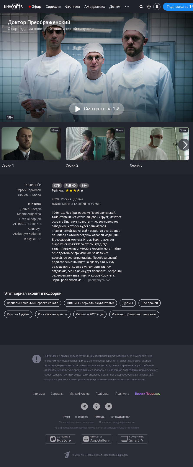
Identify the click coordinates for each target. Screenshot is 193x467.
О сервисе (81, 416)
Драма (78, 199)
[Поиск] (141, 6)
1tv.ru (66, 416)
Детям (115, 7)
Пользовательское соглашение (76, 422)
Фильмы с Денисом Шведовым (134, 314)
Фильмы (72, 7)
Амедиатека (94, 7)
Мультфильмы (79, 394)
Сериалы (53, 7)
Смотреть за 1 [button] (101, 108)
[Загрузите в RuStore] (60, 439)
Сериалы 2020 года (90, 314)
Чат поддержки (120, 416)
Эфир (36, 7)
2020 (55, 199)
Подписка (122, 393)
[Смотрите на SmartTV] (132, 439)
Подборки (102, 393)
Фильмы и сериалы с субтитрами (90, 303)
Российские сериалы (53, 314)
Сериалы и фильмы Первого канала (32, 303)
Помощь (99, 416)
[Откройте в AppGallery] (96, 439)
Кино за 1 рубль (18, 314)
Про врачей (149, 303)
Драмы (128, 303)
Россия (66, 199)
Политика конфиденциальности (116, 422)
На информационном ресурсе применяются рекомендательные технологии (96, 427)
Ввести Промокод (147, 393)
